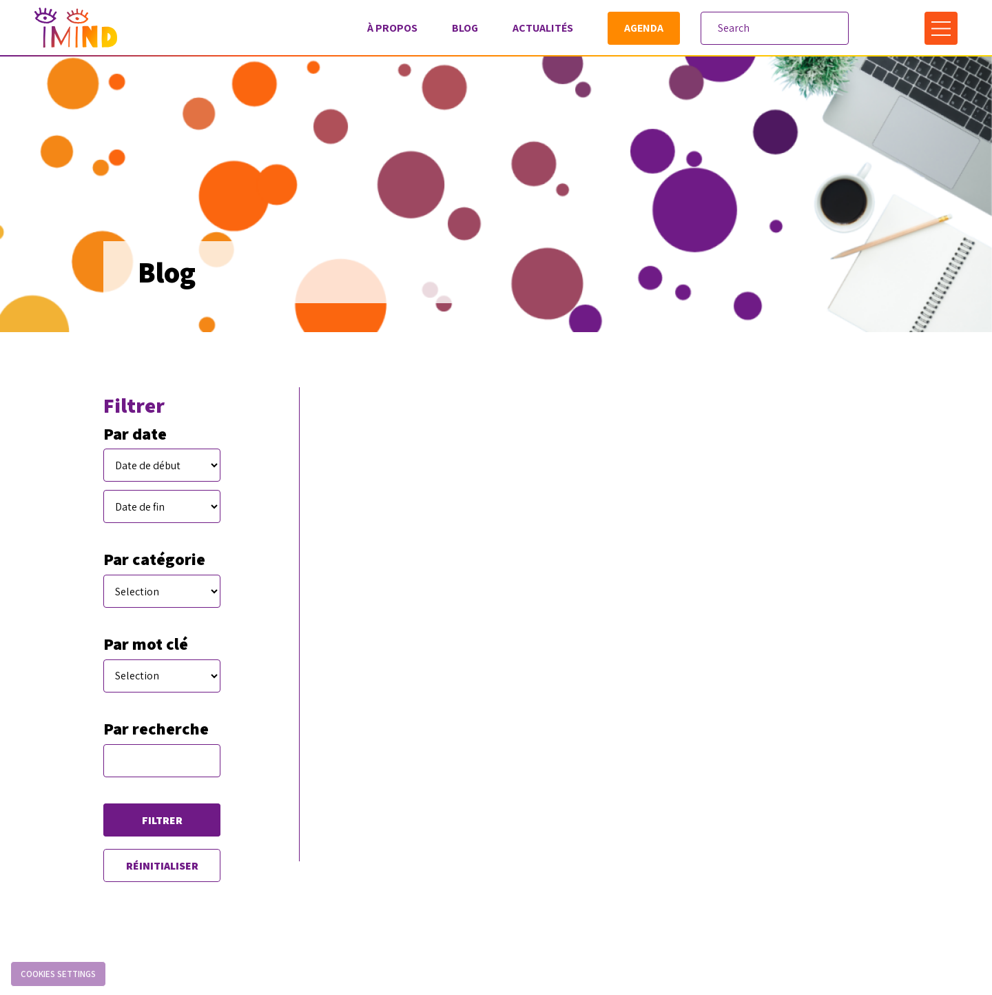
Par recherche (156, 729)
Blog (465, 28)
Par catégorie (154, 559)
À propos (392, 28)
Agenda (643, 28)
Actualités (543, 28)
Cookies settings (58, 974)
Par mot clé (145, 644)
